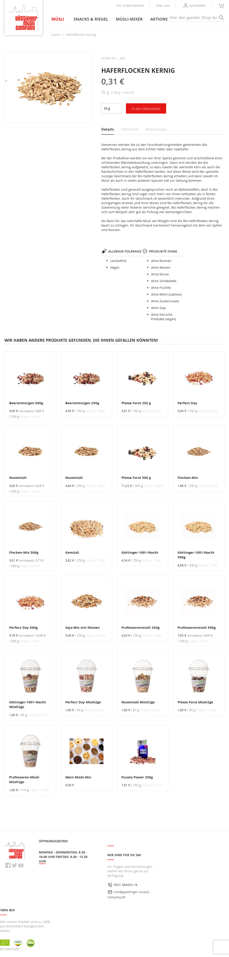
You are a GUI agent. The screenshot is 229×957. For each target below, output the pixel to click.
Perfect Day (187, 403)
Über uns (163, 5)
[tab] (111, 130)
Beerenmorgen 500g (26, 403)
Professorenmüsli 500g (197, 627)
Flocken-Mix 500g (23, 552)
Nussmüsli (18, 477)
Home (55, 34)
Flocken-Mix (188, 477)
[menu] (113, 19)
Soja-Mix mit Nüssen (82, 627)
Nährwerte (129, 129)
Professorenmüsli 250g (140, 627)
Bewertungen (156, 129)
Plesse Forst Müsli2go (195, 702)
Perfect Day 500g (23, 627)
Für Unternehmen (130, 5)
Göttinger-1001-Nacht (139, 552)
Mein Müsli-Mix (78, 777)
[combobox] (196, 17)
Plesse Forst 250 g (136, 403)
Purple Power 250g (137, 777)
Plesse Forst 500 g (136, 477)
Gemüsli (72, 552)
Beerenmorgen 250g (82, 403)
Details (107, 129)
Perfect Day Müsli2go (83, 702)
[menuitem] (59, 19)
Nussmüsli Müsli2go (138, 702)
